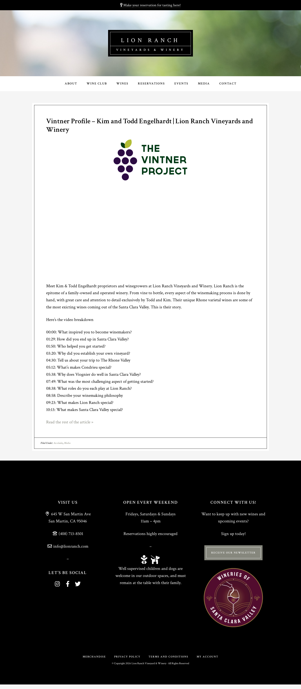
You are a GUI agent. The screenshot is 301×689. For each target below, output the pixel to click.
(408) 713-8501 (67, 534)
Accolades (58, 443)
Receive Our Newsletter (233, 553)
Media (67, 443)
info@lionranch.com (68, 547)
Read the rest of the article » (69, 422)
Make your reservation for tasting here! (150, 5)
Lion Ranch (150, 39)
